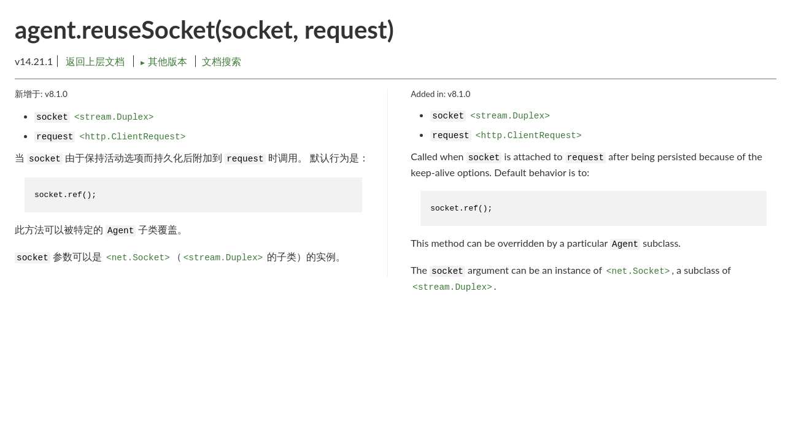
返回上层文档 (95, 61)
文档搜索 (221, 61)
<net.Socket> (138, 258)
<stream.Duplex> (114, 117)
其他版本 (164, 61)
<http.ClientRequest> (133, 137)
